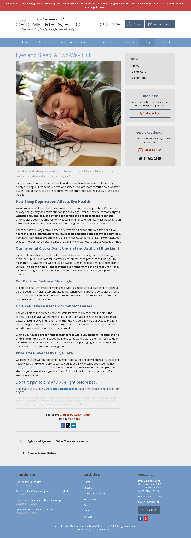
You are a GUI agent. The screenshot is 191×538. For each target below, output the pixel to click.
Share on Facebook (63, 425)
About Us (44, 42)
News (135, 65)
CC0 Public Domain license (60, 388)
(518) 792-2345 (110, 24)
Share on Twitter (68, 425)
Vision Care (139, 71)
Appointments (160, 24)
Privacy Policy (83, 529)
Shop (133, 24)
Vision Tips (74, 418)
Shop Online (149, 113)
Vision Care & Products (74, 42)
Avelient (111, 529)
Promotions (106, 42)
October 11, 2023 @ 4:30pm (75, 414)
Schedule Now (149, 150)
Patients (129, 42)
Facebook (140, 518)
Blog (147, 42)
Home (24, 42)
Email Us (148, 509)
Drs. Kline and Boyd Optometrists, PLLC (95, 526)
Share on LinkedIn (73, 425)
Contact (165, 42)
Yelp (146, 518)
